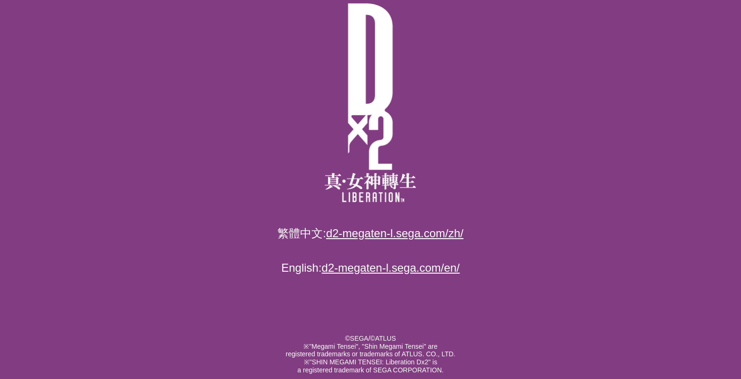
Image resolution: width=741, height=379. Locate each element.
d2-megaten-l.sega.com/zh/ (395, 233)
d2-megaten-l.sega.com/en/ (391, 267)
